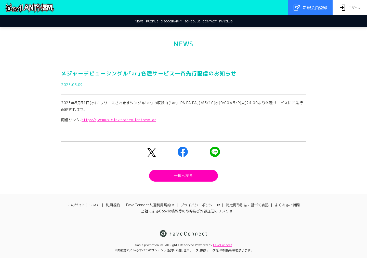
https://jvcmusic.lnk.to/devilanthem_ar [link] (119, 119)
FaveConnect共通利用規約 (150, 204)
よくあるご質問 (287, 204)
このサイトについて (84, 204)
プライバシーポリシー (200, 204)
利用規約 (113, 204)
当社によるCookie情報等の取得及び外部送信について (186, 211)
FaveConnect (222, 245)
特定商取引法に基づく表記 (247, 204)
